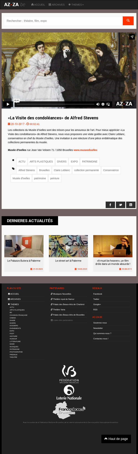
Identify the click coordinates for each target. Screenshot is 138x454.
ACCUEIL (38, 4)
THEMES (76, 4)
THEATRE (13, 357)
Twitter (96, 299)
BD (11, 312)
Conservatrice (111, 170)
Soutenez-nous (100, 323)
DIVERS (61, 161)
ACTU (22, 161)
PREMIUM (13, 355)
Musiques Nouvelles (61, 294)
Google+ (97, 304)
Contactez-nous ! (101, 339)
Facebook (97, 294)
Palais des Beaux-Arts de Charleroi (67, 304)
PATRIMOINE (89, 161)
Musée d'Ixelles (21, 178)
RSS (95, 309)
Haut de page (116, 439)
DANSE (12, 320)
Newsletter (98, 328)
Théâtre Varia (58, 309)
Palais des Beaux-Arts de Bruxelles (68, 315)
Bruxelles (44, 170)
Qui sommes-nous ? (102, 333)
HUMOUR (13, 339)
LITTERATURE (15, 341)
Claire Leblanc (62, 170)
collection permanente (86, 170)
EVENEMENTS (15, 328)
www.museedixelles (85, 150)
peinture (54, 178)
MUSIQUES (14, 347)
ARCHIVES (57, 4)
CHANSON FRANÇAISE (18, 315)
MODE (12, 344)
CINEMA (13, 318)
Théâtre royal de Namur (62, 299)
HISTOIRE (13, 336)
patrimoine (40, 178)
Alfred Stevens (27, 170)
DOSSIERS (14, 326)
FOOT (12, 333)
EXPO (74, 161)
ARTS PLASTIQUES (41, 161)
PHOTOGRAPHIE (16, 352)
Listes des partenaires (62, 320)
